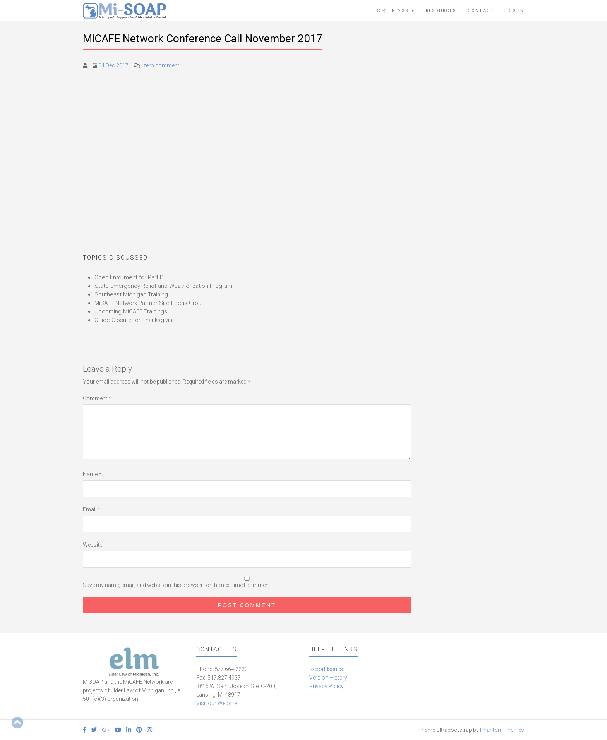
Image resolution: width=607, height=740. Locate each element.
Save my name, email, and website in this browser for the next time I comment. (177, 585)
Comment (97, 398)
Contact (481, 10)
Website (92, 545)
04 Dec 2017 (113, 65)
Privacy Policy (326, 686)
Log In (515, 10)
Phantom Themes (502, 730)
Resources (441, 10)
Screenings (395, 10)
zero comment (161, 65)
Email (91, 509)
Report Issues (326, 669)
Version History (328, 678)
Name (92, 474)
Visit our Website (216, 703)
